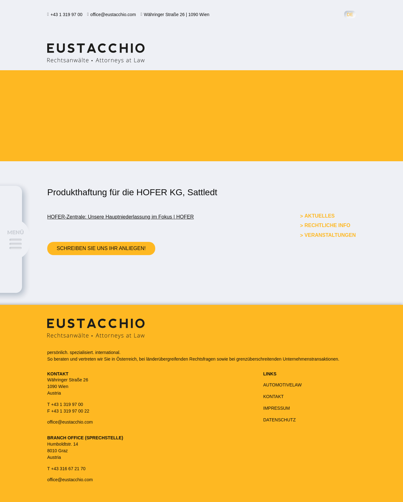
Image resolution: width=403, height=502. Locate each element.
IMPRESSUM (276, 408)
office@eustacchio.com (113, 14)
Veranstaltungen (330, 235)
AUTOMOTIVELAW (282, 384)
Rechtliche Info (327, 225)
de (350, 14)
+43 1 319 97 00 (66, 14)
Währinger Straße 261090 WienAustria (67, 386)
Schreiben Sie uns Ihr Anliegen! (101, 248)
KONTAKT (273, 396)
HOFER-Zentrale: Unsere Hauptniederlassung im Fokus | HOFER (120, 217)
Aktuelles (319, 216)
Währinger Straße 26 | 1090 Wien (176, 14)
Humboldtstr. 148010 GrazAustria (62, 451)
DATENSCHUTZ (279, 419)
